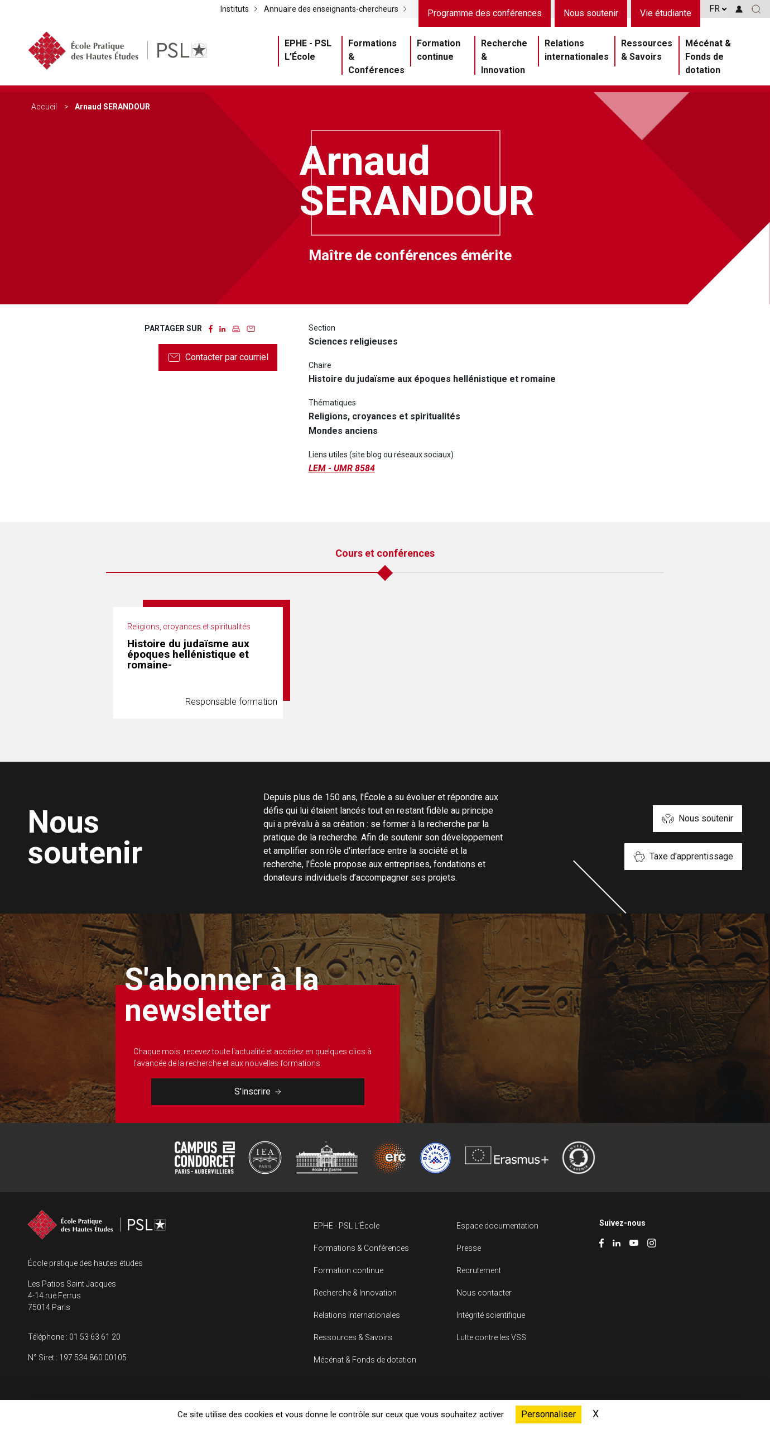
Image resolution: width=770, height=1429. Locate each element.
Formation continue (438, 50)
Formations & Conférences (376, 56)
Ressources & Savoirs (646, 50)
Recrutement (478, 1270)
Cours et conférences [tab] (385, 553)
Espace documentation (497, 1225)
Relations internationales (577, 50)
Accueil (44, 106)
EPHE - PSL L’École (308, 50)
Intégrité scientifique (490, 1315)
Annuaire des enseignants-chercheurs (331, 8)
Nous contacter (484, 1292)
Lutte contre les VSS (491, 1337)
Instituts (234, 8)
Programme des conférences (484, 13)
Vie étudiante (665, 13)
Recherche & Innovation (504, 56)
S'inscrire (257, 1091)
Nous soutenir (591, 13)
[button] (756, 9)
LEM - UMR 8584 (342, 468)
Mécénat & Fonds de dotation (708, 56)
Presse (468, 1248)
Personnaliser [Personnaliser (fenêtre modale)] (548, 1414)
